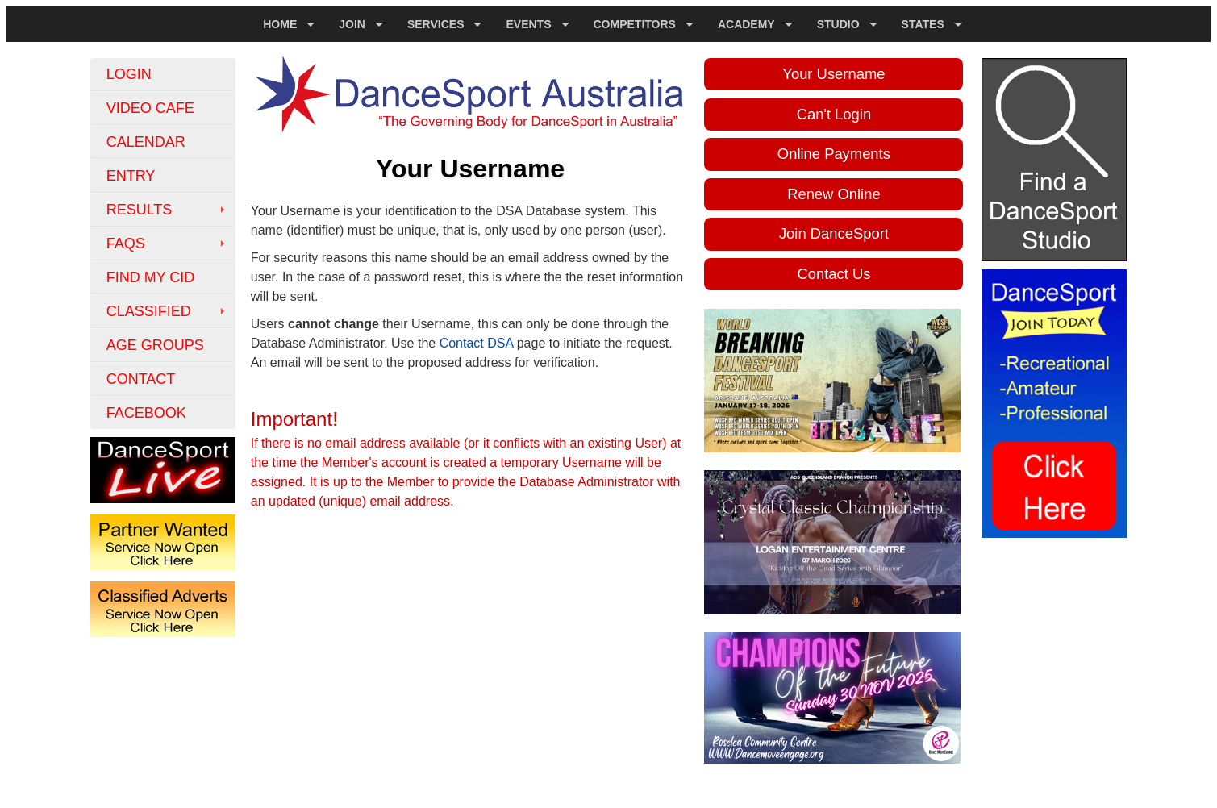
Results (139, 210)
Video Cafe (150, 108)
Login (129, 74)
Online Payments (833, 153)
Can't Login (834, 114)
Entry (131, 176)
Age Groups (155, 345)
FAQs (125, 243)
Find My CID (150, 277)
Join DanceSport (834, 233)
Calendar (145, 142)
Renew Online (834, 193)
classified (148, 311)
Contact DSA (477, 343)
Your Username (833, 73)
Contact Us (833, 273)
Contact (141, 379)
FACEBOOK (146, 413)
